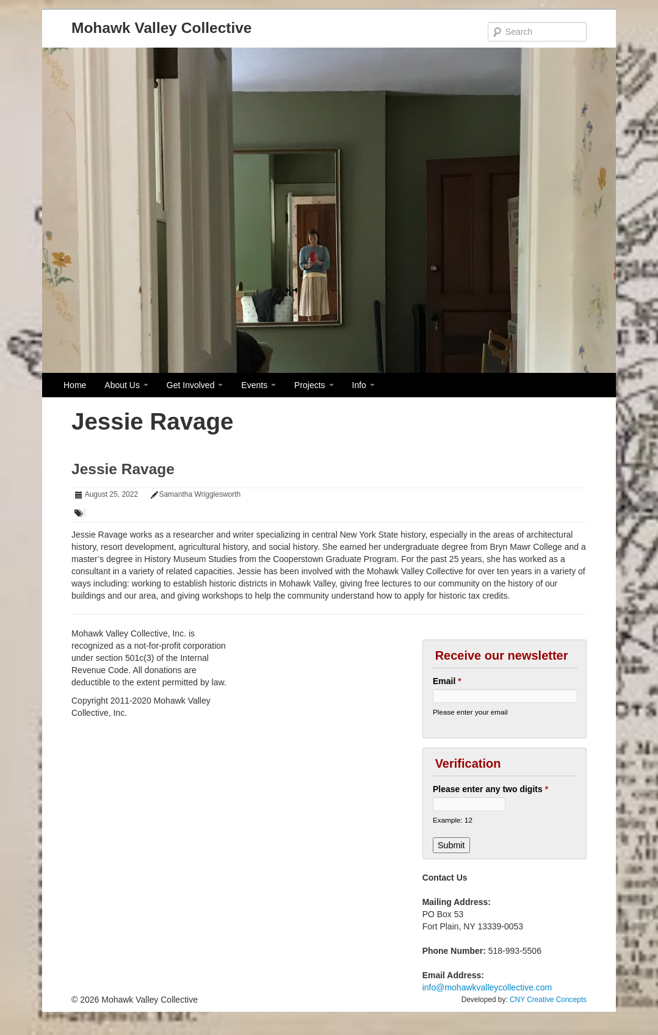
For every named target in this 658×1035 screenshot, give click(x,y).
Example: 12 (452, 820)
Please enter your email (470, 712)
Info (363, 385)
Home (74, 385)
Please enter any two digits (490, 789)
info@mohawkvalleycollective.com (487, 987)
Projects (313, 385)
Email (447, 681)
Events (258, 385)
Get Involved (195, 385)
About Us (126, 385)
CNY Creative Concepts (548, 999)
